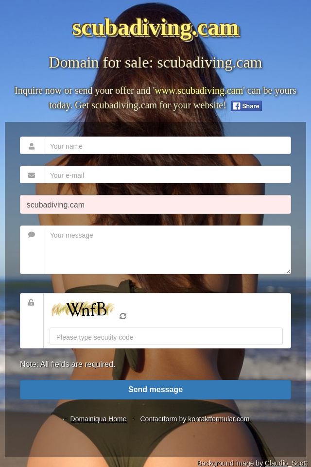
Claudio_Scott (286, 463)
